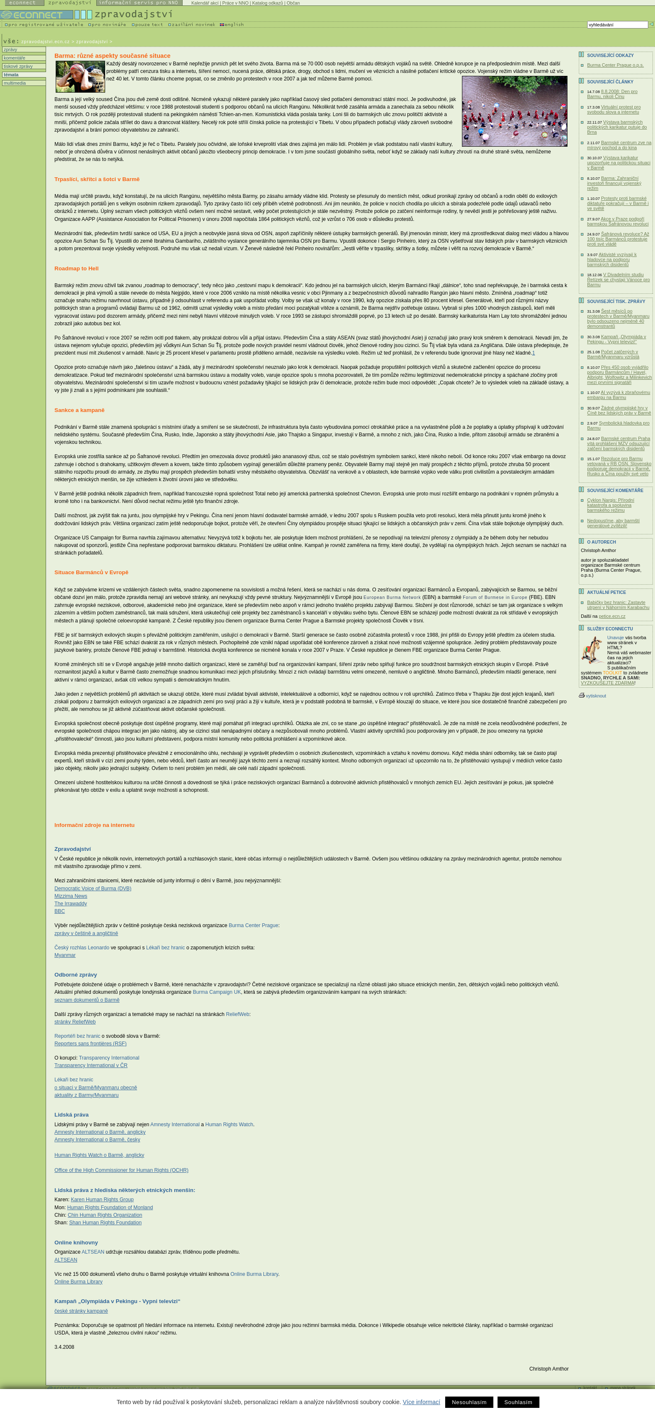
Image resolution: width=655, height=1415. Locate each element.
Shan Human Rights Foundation (105, 1223)
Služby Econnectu (610, 629)
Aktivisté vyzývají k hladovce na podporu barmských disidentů (612, 259)
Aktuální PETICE (606, 592)
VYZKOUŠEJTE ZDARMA (607, 682)
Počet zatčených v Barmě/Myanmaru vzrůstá (613, 354)
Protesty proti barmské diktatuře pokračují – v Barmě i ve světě (618, 203)
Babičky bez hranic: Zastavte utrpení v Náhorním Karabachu (618, 605)
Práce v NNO (235, 2)
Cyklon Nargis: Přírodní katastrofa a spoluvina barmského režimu (610, 505)
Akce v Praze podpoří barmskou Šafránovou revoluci (618, 221)
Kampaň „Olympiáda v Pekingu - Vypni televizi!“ (616, 339)
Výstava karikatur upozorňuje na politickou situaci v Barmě (618, 162)
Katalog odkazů (267, 2)
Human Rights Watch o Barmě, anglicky (99, 1155)
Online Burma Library (78, 1282)
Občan (292, 2)
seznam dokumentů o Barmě (86, 1000)
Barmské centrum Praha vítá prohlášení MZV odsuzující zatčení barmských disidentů (618, 443)
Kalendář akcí (205, 2)
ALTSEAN (65, 1260)
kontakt (590, 1388)
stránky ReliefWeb (74, 1022)
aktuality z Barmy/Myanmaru (86, 1095)
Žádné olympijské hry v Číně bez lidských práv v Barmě (619, 410)
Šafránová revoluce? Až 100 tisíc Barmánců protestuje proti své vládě (618, 238)
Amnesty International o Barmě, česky (97, 1140)
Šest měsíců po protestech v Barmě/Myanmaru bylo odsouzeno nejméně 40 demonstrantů (618, 318)
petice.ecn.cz (612, 616)
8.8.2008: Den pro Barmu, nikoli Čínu (612, 94)
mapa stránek (623, 1388)
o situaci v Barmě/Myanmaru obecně (95, 1088)
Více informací (421, 1402)
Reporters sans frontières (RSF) (90, 1044)
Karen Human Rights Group (102, 1199)
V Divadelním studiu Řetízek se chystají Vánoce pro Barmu (618, 279)
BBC (59, 911)
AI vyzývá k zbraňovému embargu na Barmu (618, 395)
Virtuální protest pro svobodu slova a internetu (614, 109)
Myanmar (65, 955)
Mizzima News (70, 896)
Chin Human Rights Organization (105, 1215)
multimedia (14, 83)
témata (10, 74)
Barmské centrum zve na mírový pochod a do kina (619, 145)
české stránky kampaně (81, 1311)
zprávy (10, 49)
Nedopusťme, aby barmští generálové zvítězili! (613, 523)
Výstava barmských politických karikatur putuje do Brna (617, 127)
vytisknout (592, 695)
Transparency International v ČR (91, 1065)
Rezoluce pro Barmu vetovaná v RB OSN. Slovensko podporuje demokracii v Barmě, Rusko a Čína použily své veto (619, 466)
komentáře (14, 57)
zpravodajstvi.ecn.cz (45, 41)
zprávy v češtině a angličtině (86, 933)
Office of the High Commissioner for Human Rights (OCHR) (121, 1170)
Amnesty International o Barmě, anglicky (100, 1132)
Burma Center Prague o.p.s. (615, 64)
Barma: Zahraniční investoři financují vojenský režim (614, 183)
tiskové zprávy (18, 66)
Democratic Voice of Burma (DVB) (93, 889)
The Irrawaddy (70, 904)
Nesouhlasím (469, 1402)
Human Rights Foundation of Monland (110, 1207)
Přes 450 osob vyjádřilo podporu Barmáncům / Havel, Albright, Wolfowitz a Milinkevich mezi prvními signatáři (619, 375)
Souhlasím (518, 1402)
